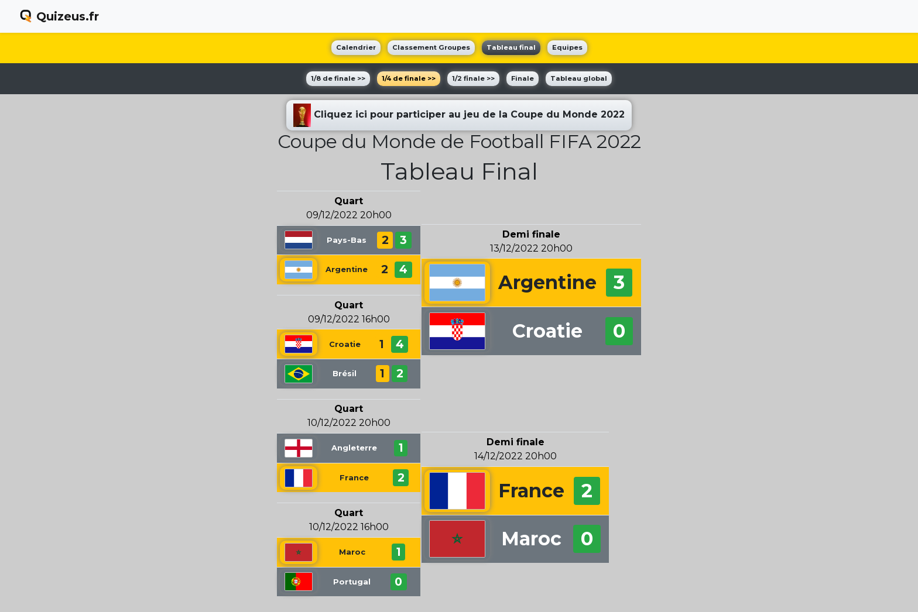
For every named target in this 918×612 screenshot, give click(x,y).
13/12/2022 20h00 (531, 248)
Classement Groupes (431, 47)
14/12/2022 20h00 (515, 456)
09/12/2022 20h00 (349, 215)
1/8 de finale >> (338, 78)
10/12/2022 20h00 (349, 422)
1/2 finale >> (473, 78)
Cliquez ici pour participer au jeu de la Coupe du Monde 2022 (459, 115)
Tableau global (578, 78)
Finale (522, 78)
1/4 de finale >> (409, 78)
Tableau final (511, 47)
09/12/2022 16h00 (349, 319)
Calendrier (356, 47)
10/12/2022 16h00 (349, 526)
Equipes (567, 47)
